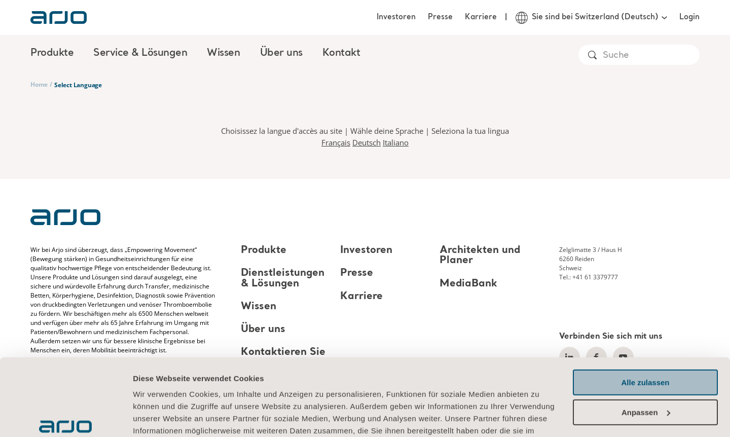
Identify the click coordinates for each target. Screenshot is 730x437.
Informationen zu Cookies (182, 389)
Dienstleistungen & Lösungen (282, 279)
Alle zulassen (645, 316)
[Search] (651, 55)
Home (39, 84)
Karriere (481, 17)
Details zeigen (158, 417)
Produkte (263, 250)
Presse (440, 17)
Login (689, 17)
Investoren (396, 17)
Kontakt (341, 53)
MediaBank (468, 284)
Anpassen (646, 346)
